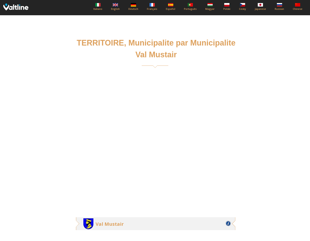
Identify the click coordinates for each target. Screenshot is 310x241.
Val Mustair (110, 224)
